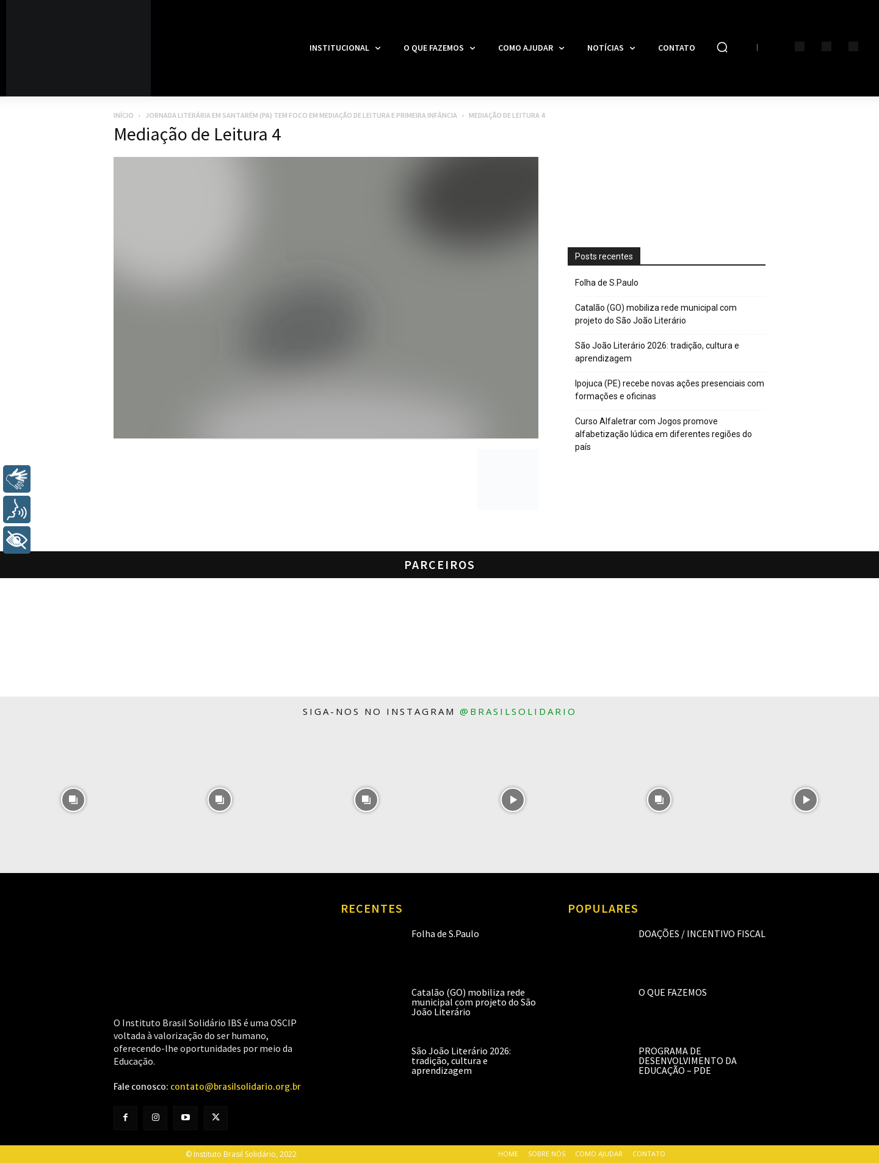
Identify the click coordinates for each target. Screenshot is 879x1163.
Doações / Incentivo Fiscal (701, 933)
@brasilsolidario (518, 711)
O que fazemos (672, 992)
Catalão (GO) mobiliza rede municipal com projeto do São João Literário (656, 314)
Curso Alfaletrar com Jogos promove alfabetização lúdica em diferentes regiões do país (663, 434)
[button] (722, 47)
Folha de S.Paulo (606, 283)
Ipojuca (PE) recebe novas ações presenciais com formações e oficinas (669, 390)
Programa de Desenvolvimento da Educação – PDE (687, 1060)
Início (124, 115)
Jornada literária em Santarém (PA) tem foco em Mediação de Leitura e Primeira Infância (301, 115)
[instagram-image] (73, 799)
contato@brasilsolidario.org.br (235, 1086)
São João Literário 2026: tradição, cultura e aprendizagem (657, 352)
